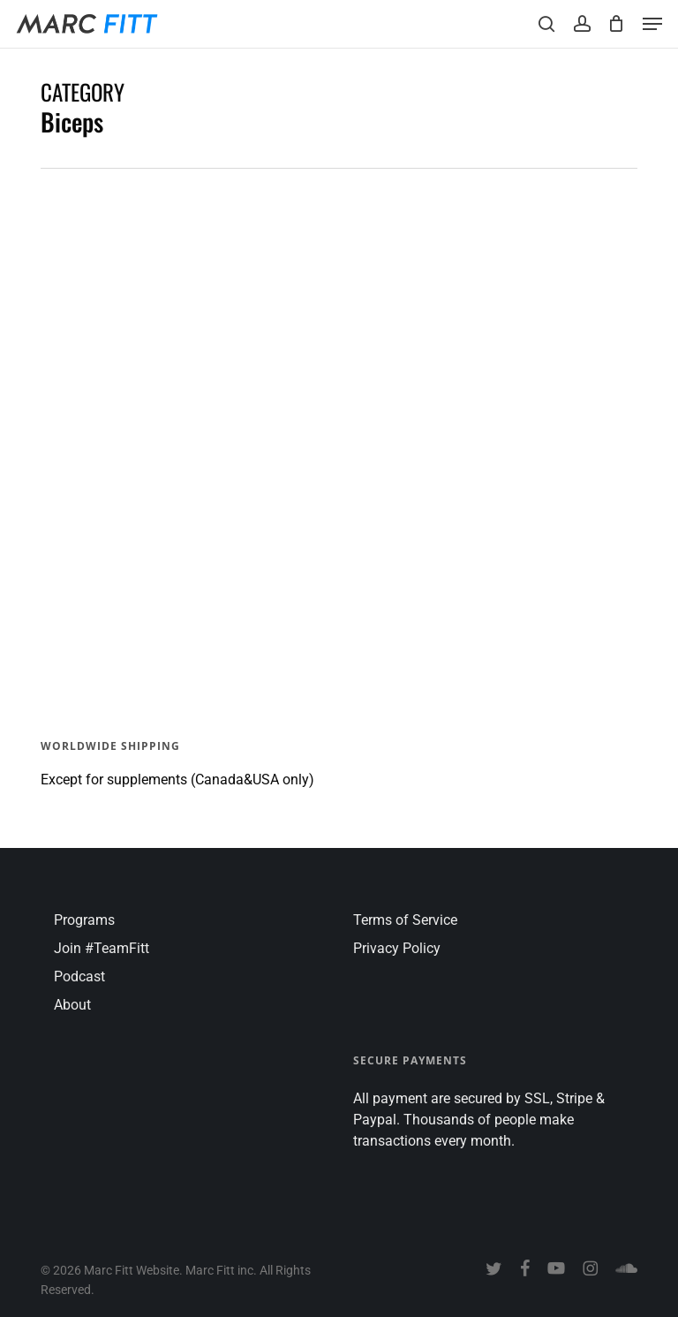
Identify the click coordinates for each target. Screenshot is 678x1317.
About (72, 1004)
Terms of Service (405, 920)
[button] (652, 24)
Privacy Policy (397, 948)
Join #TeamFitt (101, 948)
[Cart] (616, 24)
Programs (84, 920)
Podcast (79, 976)
